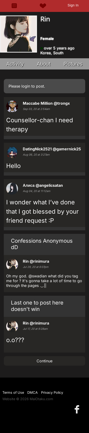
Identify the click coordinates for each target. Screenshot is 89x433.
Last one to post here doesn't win (37, 305)
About (44, 64)
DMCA (32, 392)
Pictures (73, 64)
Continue (44, 361)
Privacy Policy (52, 392)
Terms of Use (13, 392)
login (25, 86)
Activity (15, 64)
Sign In (73, 5)
